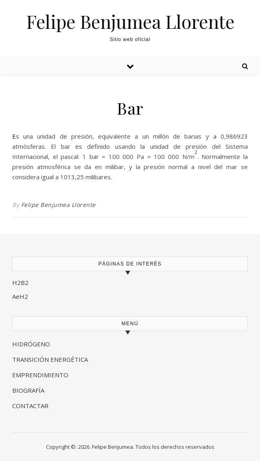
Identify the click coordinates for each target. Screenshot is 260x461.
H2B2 (20, 282)
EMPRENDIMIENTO (40, 375)
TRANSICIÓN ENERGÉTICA (50, 359)
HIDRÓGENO (31, 344)
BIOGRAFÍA (29, 390)
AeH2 (21, 296)
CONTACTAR (30, 406)
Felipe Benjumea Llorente (130, 21)
